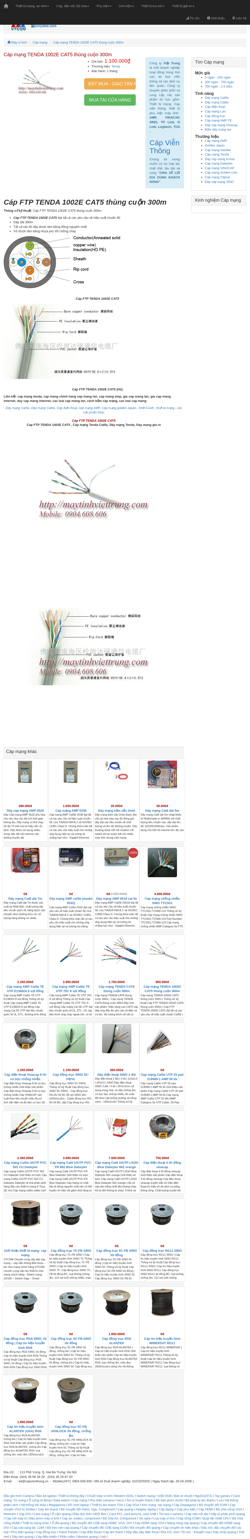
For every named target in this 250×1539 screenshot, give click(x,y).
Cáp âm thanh (48, 1509)
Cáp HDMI (205, 1509)
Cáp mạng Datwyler (219, 163)
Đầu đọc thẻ (81, 1514)
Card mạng (41, 1514)
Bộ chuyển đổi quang (145, 1527)
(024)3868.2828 (44, 26)
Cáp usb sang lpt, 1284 (28, 1527)
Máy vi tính (17, 42)
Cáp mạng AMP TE (218, 120)
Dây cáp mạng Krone (220, 159)
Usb (103, 1537)
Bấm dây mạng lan (218, 129)
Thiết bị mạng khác (35, 1523)
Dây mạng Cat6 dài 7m (25, 898)
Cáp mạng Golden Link (221, 172)
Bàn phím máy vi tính (44, 1518)
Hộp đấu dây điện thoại (142, 1532)
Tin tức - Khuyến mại (195, 1532)
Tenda (116, 66)
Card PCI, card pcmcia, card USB (132, 1514)
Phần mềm (67, 1537)
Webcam (10, 1514)
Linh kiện (126, 6)
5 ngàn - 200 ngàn (218, 77)
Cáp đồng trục (215, 116)
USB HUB (164, 1496)
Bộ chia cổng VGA (229, 1509)
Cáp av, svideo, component (81, 1518)
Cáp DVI (25, 1514)
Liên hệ (239, 18)
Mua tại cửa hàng (110, 100)
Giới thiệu (216, 18)
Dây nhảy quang (224, 1532)
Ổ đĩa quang (60, 1523)
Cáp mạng (40, 42)
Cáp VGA (132, 1505)
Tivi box (164, 1514)
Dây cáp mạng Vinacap (221, 125)
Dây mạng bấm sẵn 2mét (116, 810)
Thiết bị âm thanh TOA (107, 1505)
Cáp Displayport (185, 1505)
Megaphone (57, 1505)
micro (120, 1500)
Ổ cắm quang (61, 1514)
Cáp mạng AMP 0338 (70, 810)
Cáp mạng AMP (216, 141)
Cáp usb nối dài (197, 1514)
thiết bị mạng (165, 408)
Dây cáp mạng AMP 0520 (25, 810)
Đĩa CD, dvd (170, 1532)
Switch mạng (146, 1496)
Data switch (61, 1500)
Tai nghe (145, 1518)
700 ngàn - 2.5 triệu (218, 86)
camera (177, 1514)
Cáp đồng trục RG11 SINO (162, 1250)
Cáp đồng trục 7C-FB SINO (71, 1250)
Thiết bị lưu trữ (153, 6)
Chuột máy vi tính (99, 1496)
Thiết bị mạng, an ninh (32, 6)
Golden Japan (215, 145)
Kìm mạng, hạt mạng (156, 1505)
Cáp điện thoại (215, 107)
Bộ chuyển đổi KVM (213, 1505)
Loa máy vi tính (164, 1518)
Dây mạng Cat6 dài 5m (162, 810)
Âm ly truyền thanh (140, 1500)
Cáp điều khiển (47, 1537)
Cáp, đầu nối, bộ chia (72, 6)
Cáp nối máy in (16, 1518)
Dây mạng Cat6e (217, 102)
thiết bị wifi (147, 408)
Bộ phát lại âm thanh (200, 1500)
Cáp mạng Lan (215, 111)
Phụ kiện (103, 6)
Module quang (88, 1537)
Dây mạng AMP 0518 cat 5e (116, 898)
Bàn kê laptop (46, 1496)
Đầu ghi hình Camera (19, 1496)
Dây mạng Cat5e (217, 98)
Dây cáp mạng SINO (219, 182)
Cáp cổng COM (188, 1518)
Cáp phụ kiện (186, 1509)
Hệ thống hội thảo (33, 1505)
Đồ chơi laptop (78, 1505)
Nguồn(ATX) (203, 1496)
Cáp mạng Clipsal (217, 177)
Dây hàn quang (22, 1537)
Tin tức (193, 18)
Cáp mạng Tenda (217, 154)
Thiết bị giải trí (183, 6)
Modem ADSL (125, 1496)
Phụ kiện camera (102, 1500)
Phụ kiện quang (22, 1532)
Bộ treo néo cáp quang (63, 1527)
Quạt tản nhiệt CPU (215, 1518)
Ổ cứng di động (40, 1500)
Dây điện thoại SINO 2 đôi (116, 1074)
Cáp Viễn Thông (164, 147)
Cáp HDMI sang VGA (150, 1523)
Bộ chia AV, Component (119, 1518)
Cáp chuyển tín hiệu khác (181, 1527)
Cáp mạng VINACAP (219, 168)
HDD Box (99, 1514)
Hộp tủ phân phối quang (227, 1514)
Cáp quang (125, 1509)
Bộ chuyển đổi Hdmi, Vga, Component (88, 1509)
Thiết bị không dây (71, 1496)
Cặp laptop (166, 1509)
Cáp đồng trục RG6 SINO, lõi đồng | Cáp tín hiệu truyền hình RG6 (25, 1343)
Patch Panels (68, 1532)
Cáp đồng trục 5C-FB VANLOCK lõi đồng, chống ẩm (71, 1431)
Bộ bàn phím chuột (169, 1500)
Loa (220, 1500)
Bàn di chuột (183, 1496)
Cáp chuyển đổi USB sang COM (104, 1527)
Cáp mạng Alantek (218, 150)
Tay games (222, 1496)
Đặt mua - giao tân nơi (112, 83)
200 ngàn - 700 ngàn (219, 82)
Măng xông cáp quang (183, 1523)
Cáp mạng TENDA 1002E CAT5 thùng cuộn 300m (88, 42)
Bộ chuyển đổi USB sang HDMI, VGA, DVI (102, 1523)
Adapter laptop (145, 1509)
